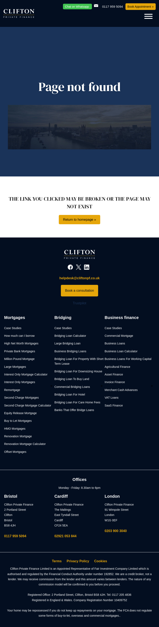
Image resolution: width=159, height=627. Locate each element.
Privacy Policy (78, 561)
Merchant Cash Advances (121, 390)
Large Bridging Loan (67, 343)
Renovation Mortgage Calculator (25, 444)
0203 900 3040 (116, 531)
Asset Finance (114, 374)
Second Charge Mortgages (21, 397)
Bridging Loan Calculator (70, 335)
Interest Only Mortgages (19, 382)
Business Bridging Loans (70, 351)
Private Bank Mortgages (19, 351)
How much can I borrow (19, 335)
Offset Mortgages (15, 451)
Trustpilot (79, 303)
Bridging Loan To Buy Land (71, 379)
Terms (57, 561)
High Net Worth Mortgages (21, 343)
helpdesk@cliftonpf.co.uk (79, 278)
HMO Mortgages (14, 428)
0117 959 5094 (15, 536)
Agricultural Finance (117, 366)
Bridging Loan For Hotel (69, 394)
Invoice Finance (115, 382)
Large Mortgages (15, 366)
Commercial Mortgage (119, 335)
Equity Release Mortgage (20, 413)
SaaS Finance (114, 405)
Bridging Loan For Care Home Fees (77, 402)
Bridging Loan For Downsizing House (78, 371)
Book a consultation (79, 290)
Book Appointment (139, 6)
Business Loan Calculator (121, 351)
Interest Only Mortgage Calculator (25, 374)
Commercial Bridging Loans (72, 386)
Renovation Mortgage (18, 436)
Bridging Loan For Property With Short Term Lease (79, 361)
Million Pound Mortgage (19, 359)
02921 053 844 (65, 536)
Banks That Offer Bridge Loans (74, 410)
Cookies (100, 561)
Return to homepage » (79, 219)
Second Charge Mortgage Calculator (27, 405)
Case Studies (12, 328)
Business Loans (115, 343)
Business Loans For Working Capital (128, 359)
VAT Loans (111, 397)
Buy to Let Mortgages (18, 420)
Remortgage (12, 390)
